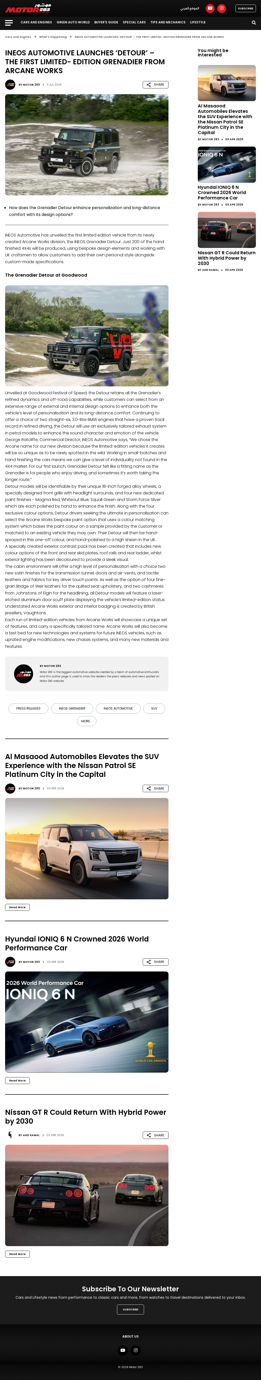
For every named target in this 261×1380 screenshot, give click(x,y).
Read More (17, 907)
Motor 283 (31, 85)
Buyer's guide (106, 22)
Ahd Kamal (31, 1135)
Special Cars (134, 22)
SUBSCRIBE (245, 8)
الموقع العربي (189, 8)
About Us (130, 1336)
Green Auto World (73, 22)
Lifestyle (198, 22)
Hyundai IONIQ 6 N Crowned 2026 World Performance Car (222, 192)
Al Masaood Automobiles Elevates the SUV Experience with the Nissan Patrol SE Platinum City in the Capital (225, 119)
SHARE (155, 84)
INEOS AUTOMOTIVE (118, 708)
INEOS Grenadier (72, 708)
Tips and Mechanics (168, 22)
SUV (154, 708)
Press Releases (28, 708)
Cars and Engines (36, 22)
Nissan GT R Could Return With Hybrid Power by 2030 (227, 258)
